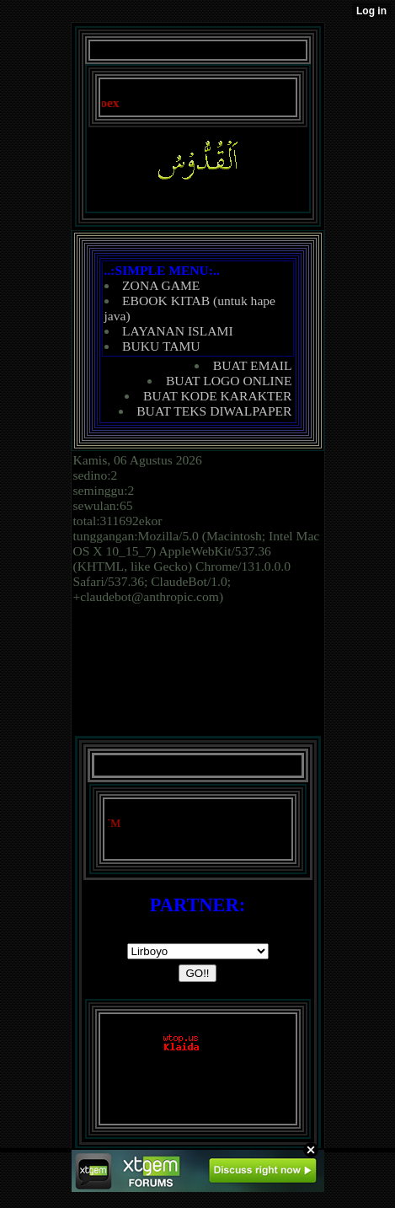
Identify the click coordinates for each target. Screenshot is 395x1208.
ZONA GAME (161, 285)
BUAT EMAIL (252, 365)
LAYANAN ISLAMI (177, 331)
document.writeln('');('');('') (198, 951)
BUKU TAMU (161, 346)
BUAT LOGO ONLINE (229, 380)
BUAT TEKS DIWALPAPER (213, 411)
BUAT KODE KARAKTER (217, 396)
